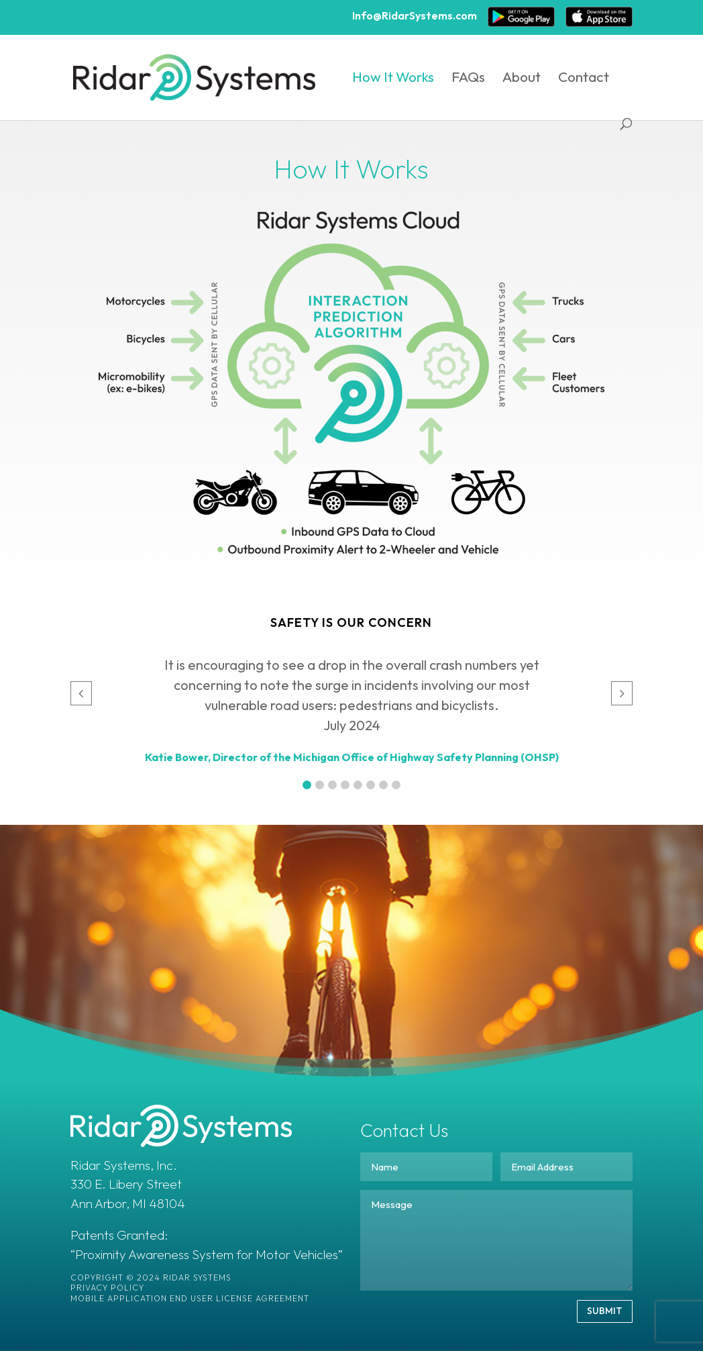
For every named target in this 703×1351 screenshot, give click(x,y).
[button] (307, 785)
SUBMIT (605, 1311)
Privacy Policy (107, 1288)
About (521, 78)
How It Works (393, 78)
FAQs (468, 78)
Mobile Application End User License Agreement (189, 1298)
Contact (583, 78)
